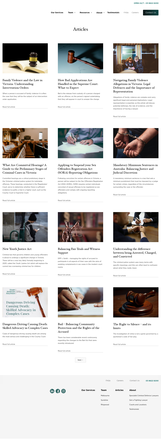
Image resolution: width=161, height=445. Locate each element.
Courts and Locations (137, 405)
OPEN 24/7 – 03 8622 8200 (146, 3)
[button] (72, 12)
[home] (21, 12)
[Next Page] (80, 360)
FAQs (126, 13)
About (132, 390)
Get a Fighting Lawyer (138, 400)
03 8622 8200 (152, 381)
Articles (119, 390)
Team (104, 390)
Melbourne (105, 396)
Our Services (57, 12)
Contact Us (151, 13)
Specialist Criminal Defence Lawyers (143, 396)
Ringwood (105, 405)
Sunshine (104, 400)
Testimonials (113, 12)
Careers (135, 13)
